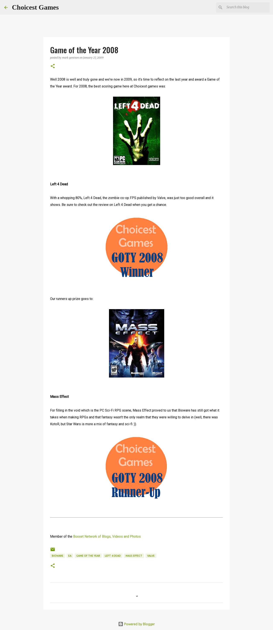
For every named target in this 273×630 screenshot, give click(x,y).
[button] (52, 66)
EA (69, 555)
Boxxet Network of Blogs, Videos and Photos (107, 536)
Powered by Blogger (136, 624)
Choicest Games (35, 7)
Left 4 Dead (113, 555)
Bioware (57, 555)
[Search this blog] (247, 7)
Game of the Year (88, 555)
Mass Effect (134, 555)
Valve (151, 555)
